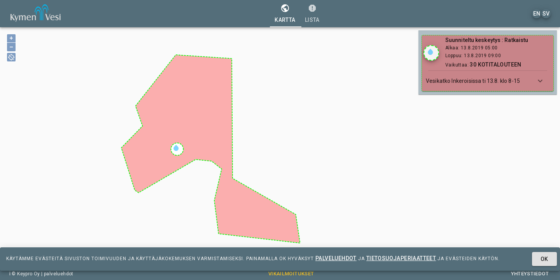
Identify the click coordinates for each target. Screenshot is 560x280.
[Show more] (540, 81)
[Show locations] (431, 53)
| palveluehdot (57, 273)
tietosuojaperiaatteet (401, 258)
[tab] (285, 13)
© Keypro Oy (26, 273)
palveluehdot (336, 258)
